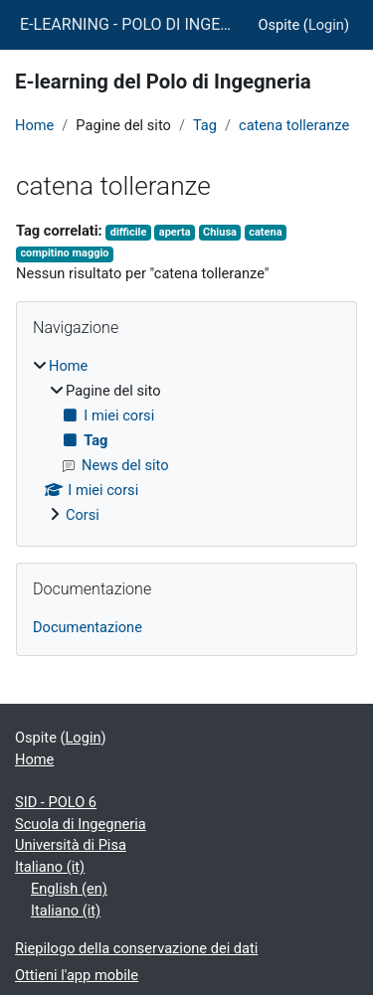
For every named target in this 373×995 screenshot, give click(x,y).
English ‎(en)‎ (69, 889)
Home (34, 125)
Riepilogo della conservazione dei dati (136, 948)
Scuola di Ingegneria (80, 824)
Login (326, 25)
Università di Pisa (70, 845)
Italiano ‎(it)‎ (50, 867)
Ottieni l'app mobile (76, 975)
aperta (175, 232)
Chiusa (220, 232)
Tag (205, 125)
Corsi (82, 515)
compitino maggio (64, 253)
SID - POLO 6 (55, 802)
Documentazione (87, 627)
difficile (128, 232)
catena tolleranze (294, 125)
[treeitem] (186, 441)
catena (265, 232)
